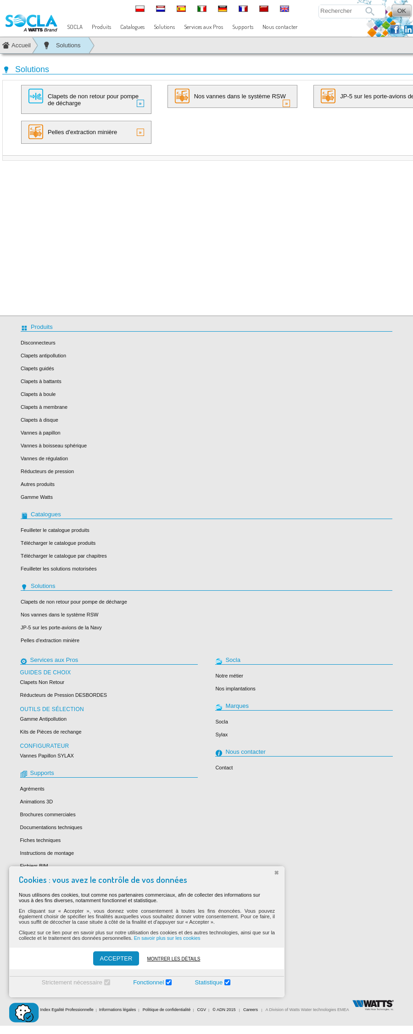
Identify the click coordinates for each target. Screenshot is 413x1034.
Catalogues (132, 26)
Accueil (21, 45)
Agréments (32, 788)
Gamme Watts (37, 497)
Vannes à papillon (41, 432)
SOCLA (75, 26)
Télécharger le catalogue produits (58, 543)
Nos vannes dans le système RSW (232, 98)
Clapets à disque (39, 420)
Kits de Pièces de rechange (51, 732)
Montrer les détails (173, 958)
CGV (201, 1009)
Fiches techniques (40, 840)
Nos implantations (235, 688)
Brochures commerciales (48, 814)
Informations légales (117, 1009)
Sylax (221, 734)
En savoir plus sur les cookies (167, 938)
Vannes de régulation (44, 458)
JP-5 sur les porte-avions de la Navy (61, 627)
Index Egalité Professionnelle (67, 1009)
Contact (224, 767)
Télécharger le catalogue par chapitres (64, 556)
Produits (101, 26)
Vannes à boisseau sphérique (54, 445)
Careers (250, 1009)
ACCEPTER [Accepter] (116, 958)
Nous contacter (280, 26)
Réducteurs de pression (47, 471)
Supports (242, 26)
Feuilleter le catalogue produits (55, 530)
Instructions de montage (47, 853)
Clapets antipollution (43, 355)
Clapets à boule (38, 394)
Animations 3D (36, 801)
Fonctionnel (148, 982)
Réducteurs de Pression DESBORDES (63, 695)
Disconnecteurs (38, 342)
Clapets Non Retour (42, 682)
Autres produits (38, 484)
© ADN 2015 (223, 1009)
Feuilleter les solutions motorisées (59, 568)
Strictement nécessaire (72, 982)
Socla (221, 721)
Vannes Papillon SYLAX (47, 755)
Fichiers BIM (34, 866)
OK (401, 10)
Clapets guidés (37, 368)
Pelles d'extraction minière (86, 131)
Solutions (164, 26)
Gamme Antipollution (43, 719)
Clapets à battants (41, 381)
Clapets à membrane (44, 407)
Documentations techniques (51, 827)
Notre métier (229, 675)
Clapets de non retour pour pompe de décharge (86, 98)
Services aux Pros (203, 26)
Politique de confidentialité (167, 1009)
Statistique (209, 982)
